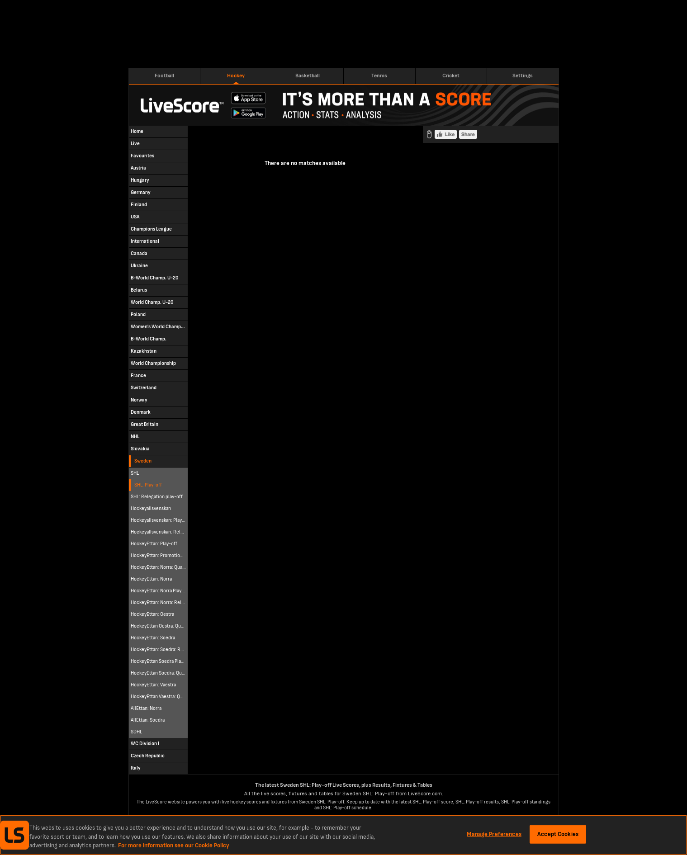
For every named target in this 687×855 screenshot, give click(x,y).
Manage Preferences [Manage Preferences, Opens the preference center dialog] (494, 833)
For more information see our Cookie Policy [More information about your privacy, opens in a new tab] (173, 845)
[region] (343, 835)
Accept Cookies (557, 833)
